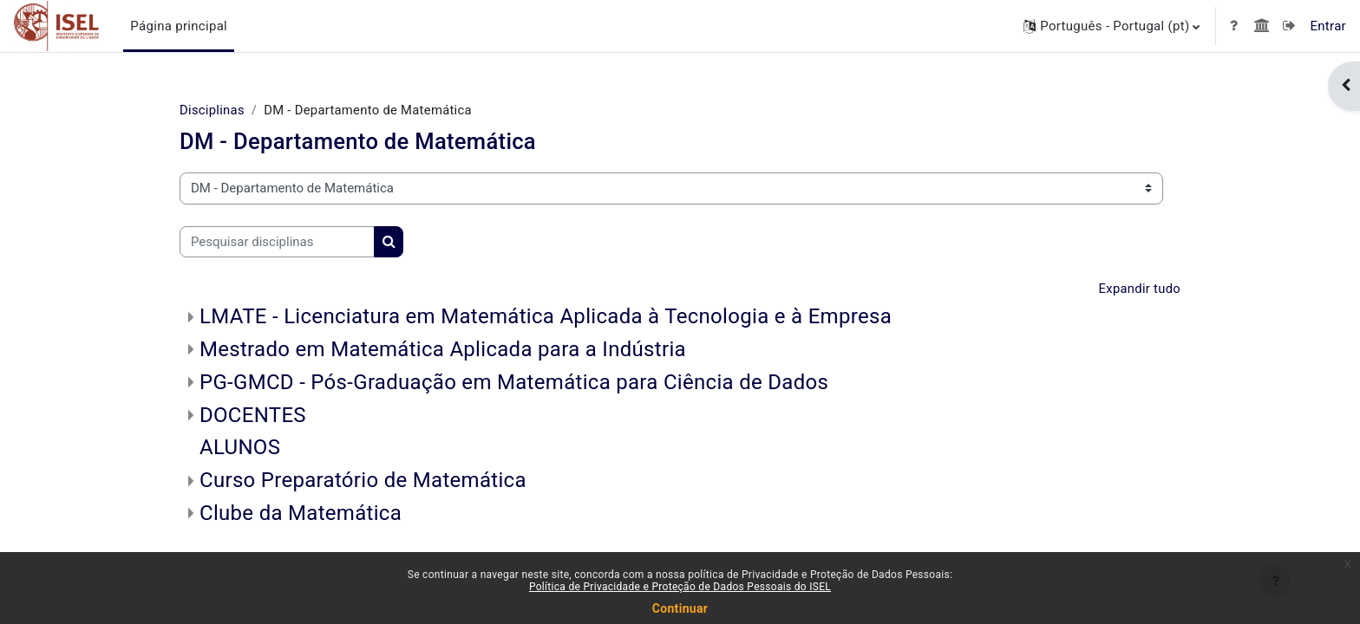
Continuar (680, 608)
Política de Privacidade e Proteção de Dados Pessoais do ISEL (680, 587)
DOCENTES (252, 415)
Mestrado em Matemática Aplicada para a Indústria (442, 350)
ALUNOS (239, 448)
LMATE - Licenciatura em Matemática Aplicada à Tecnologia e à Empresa (545, 317)
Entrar (1328, 26)
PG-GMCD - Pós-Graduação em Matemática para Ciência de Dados (513, 382)
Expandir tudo (1138, 288)
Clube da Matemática (300, 514)
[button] (1111, 26)
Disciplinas (212, 110)
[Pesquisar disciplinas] (277, 242)
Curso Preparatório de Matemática (362, 481)
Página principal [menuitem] (178, 26)
